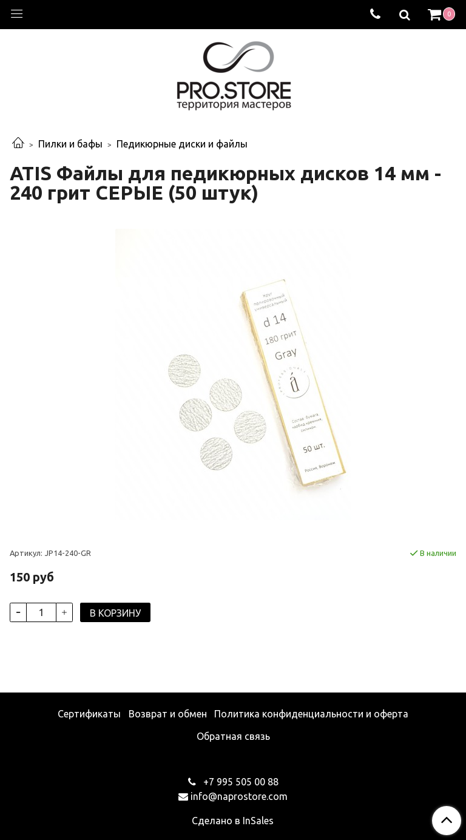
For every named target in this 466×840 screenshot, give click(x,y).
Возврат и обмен (168, 713)
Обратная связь (233, 736)
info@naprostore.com (239, 796)
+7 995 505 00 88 (240, 781)
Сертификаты (89, 713)
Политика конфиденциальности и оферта (311, 713)
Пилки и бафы (70, 143)
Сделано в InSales (233, 820)
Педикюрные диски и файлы (182, 143)
